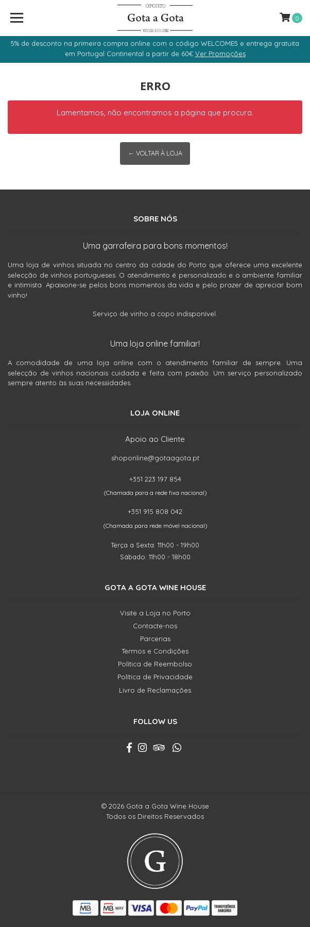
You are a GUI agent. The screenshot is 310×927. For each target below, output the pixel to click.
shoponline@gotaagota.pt (155, 458)
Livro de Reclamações (155, 690)
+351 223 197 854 (155, 479)
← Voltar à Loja (155, 153)
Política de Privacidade (155, 677)
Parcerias (155, 638)
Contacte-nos (155, 626)
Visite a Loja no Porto (155, 613)
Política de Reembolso (155, 664)
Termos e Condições (155, 651)
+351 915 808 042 (155, 511)
